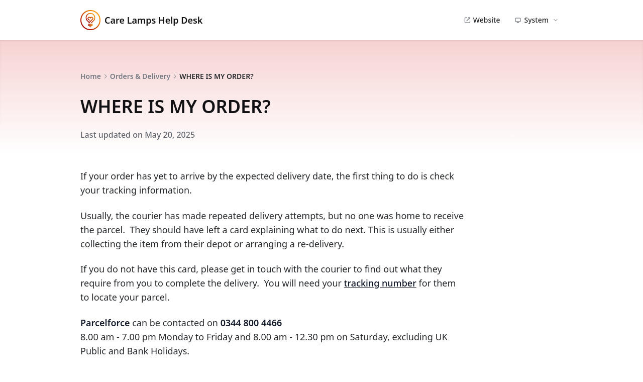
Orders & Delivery (140, 76)
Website (482, 20)
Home (90, 76)
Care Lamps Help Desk (141, 20)
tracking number (380, 283)
